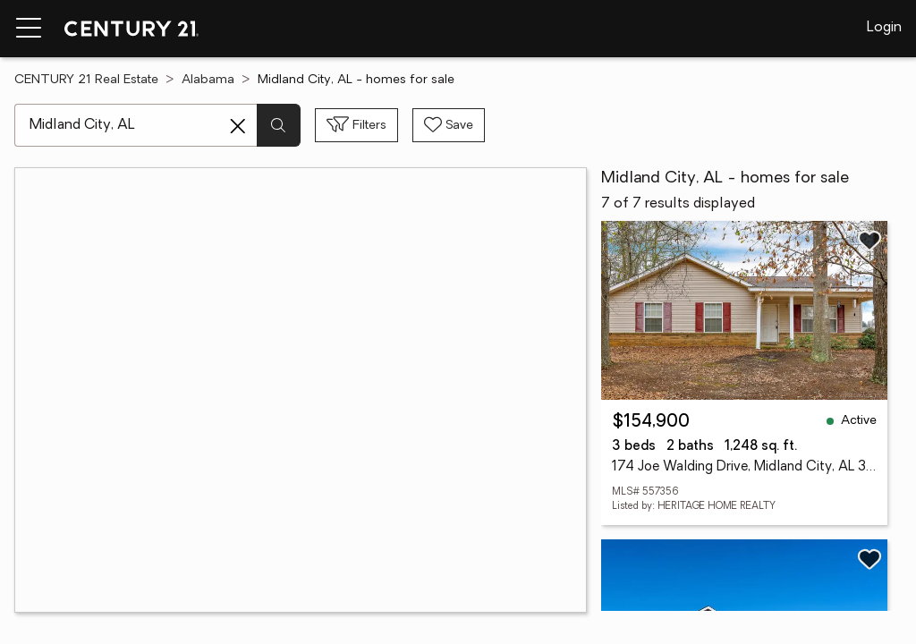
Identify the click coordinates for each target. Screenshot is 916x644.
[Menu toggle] (28, 28)
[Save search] (448, 125)
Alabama (208, 80)
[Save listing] (869, 240)
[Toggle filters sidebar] (356, 125)
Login (884, 28)
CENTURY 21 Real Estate (86, 80)
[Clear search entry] (237, 126)
